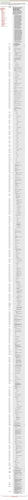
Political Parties (3, 24)
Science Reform (3, 25)
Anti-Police (3, 13)
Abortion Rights (3, 10)
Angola (2, 11)
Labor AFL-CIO (3, 19)
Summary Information (2, 8)
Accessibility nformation (15, 496)
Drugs (2, 16)
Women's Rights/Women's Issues (5, 26)
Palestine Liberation (3, 22)
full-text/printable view (14, 4)
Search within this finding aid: (4, 6)
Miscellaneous (3, 21)
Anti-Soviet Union (3, 14)
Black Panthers (3, 15)
